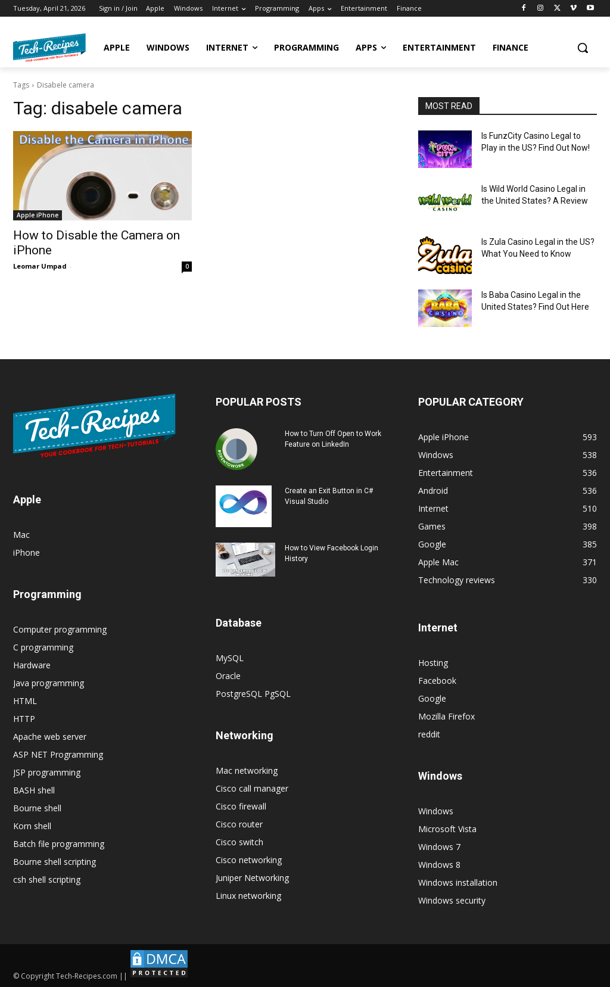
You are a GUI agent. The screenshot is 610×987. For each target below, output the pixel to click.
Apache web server (49, 736)
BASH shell (34, 790)
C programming (43, 647)
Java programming (48, 683)
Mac (21, 534)
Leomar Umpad (40, 265)
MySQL (230, 658)
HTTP (24, 718)
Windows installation (457, 882)
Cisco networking (249, 859)
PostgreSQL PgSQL (253, 693)
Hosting (433, 662)
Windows (435, 811)
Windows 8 (439, 864)
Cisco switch (239, 842)
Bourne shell (37, 808)
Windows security (451, 900)
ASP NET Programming (58, 754)
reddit (429, 734)
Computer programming (60, 629)
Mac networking (247, 770)
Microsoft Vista (447, 829)
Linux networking (248, 895)
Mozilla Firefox (446, 716)
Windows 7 (439, 846)
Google (432, 698)
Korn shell (32, 826)
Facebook (437, 680)
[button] (582, 47)
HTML (25, 700)
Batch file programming (58, 843)
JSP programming (46, 772)
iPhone (26, 552)
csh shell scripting (46, 879)
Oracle (228, 675)
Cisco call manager (252, 788)
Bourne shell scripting (54, 861)
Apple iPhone (37, 215)
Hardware (32, 665)
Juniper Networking (252, 877)
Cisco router (239, 824)
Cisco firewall (241, 806)
